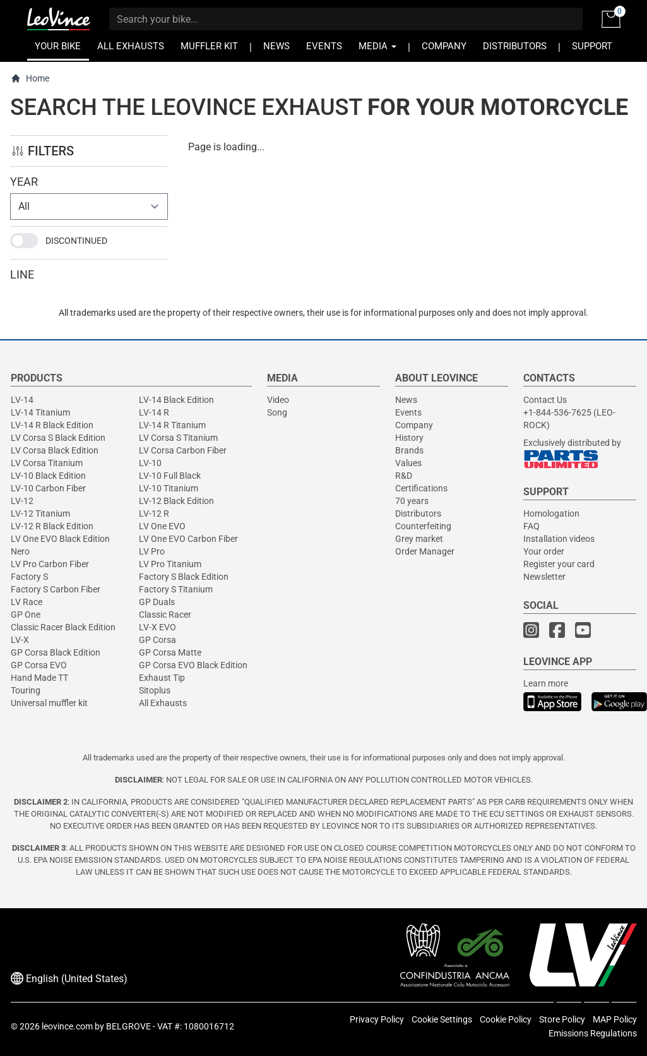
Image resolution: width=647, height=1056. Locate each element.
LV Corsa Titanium (47, 463)
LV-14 (22, 400)
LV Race (26, 602)
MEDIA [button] (377, 46)
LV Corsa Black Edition (54, 450)
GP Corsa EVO (39, 665)
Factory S (29, 577)
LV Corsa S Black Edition (58, 438)
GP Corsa (157, 640)
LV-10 (150, 463)
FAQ (531, 526)
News (406, 400)
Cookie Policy (505, 1019)
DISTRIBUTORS (515, 46)
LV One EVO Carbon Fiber (188, 539)
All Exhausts (163, 703)
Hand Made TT (39, 678)
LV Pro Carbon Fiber (50, 564)
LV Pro (152, 551)
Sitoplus (154, 690)
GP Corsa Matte (170, 652)
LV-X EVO (157, 627)
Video (278, 400)
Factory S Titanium (176, 589)
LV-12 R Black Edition (52, 526)
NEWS (276, 46)
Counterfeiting (423, 526)
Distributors (418, 513)
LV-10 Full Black (170, 476)
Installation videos (559, 539)
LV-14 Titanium (40, 412)
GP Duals (157, 602)
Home (30, 78)
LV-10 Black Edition (48, 476)
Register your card (559, 564)
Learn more (545, 683)
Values (408, 463)
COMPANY (444, 46)
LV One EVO (162, 526)
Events (408, 412)
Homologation (551, 513)
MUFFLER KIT (209, 46)
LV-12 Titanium (40, 513)
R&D (403, 476)
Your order (543, 551)
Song (277, 412)
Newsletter (544, 577)
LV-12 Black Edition (176, 501)
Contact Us (545, 400)
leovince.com (67, 1026)
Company (414, 425)
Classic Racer (165, 614)
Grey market (419, 539)
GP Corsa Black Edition (55, 652)
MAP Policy (615, 1019)
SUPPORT (592, 46)
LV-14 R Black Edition (52, 425)
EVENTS (324, 46)
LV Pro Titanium (170, 564)
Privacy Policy (377, 1019)
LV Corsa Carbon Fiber (183, 450)
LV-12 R (154, 513)
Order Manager (424, 551)
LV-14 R (154, 412)
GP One (25, 614)
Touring (25, 690)
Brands (409, 450)
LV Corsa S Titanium (178, 438)
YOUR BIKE (58, 46)
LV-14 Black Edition (176, 400)
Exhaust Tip (162, 678)
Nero (20, 551)
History (409, 438)
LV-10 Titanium (168, 488)
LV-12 (22, 501)
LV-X (20, 640)
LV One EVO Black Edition (60, 539)
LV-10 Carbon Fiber (48, 488)
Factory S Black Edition (184, 577)
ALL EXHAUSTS (130, 46)
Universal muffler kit (49, 703)
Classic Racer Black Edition (63, 627)
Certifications (421, 488)
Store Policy (562, 1019)
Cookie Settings (442, 1019)
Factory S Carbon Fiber (55, 589)
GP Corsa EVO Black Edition (193, 665)
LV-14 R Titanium (172, 425)
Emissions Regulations (593, 1033)
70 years (412, 501)
